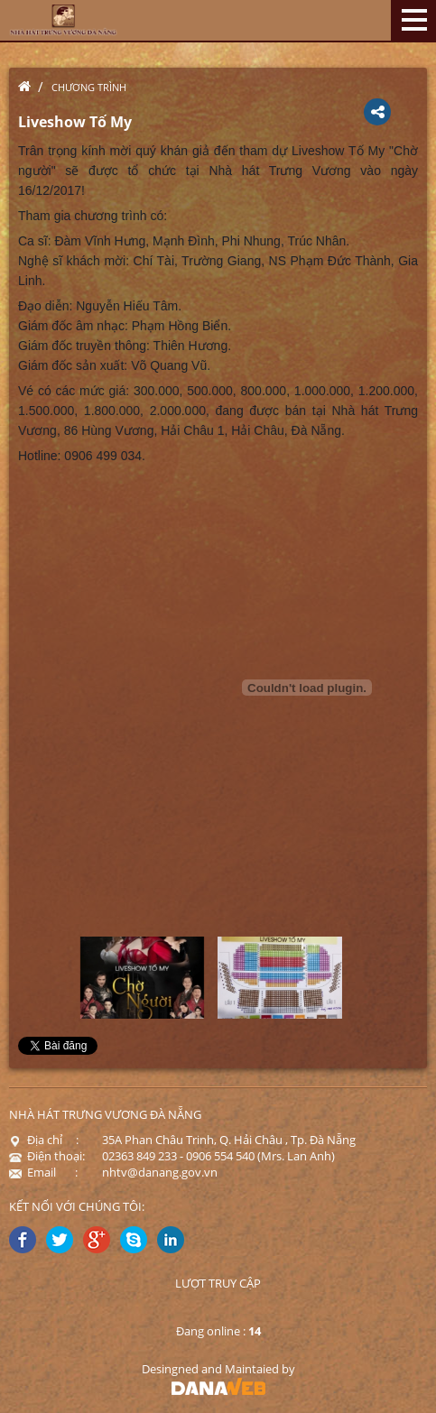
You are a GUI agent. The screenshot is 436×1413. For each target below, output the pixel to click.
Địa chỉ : (44, 1139)
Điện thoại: (47, 1156)
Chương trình (88, 87)
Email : (43, 1172)
